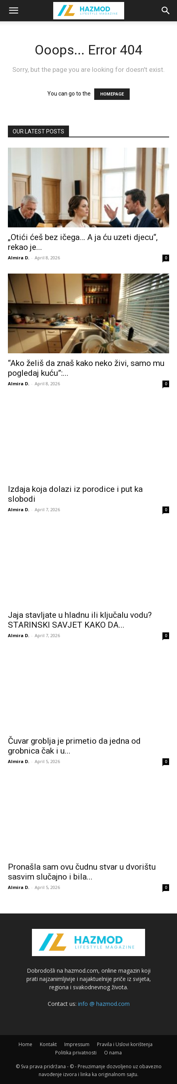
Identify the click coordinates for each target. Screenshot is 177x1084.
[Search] (166, 10)
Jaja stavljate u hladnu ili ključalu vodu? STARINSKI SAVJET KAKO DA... (80, 620)
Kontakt (48, 1044)
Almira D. (18, 258)
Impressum (76, 1044)
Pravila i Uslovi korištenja (125, 1044)
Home (25, 1044)
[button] (13, 10)
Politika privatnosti (76, 1052)
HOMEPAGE (112, 94)
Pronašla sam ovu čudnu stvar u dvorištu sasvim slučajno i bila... (82, 871)
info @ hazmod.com (104, 1003)
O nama (113, 1052)
